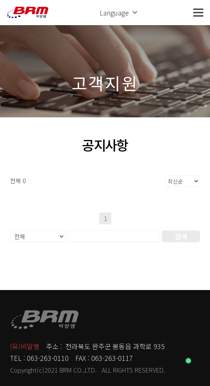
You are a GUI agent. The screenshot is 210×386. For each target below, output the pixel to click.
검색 (181, 236)
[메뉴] (198, 12)
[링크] (28, 12)
